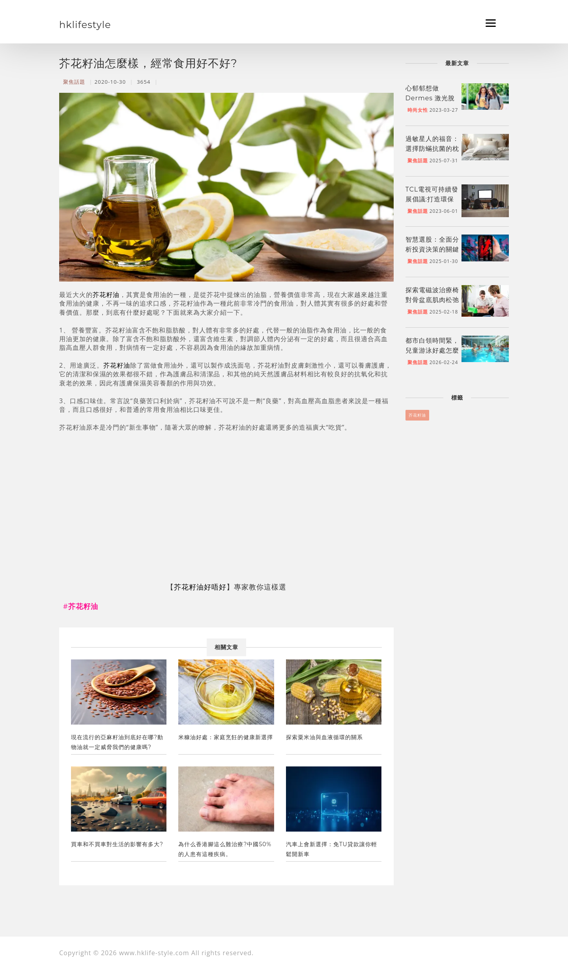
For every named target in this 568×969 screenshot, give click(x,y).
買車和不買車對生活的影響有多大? (117, 844)
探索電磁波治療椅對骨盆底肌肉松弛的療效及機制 (432, 300)
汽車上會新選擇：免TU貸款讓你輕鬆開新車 (331, 849)
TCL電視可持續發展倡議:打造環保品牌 (432, 199)
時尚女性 (417, 110)
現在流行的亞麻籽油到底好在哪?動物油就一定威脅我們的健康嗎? (117, 742)
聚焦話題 (74, 81)
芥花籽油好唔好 (200, 587)
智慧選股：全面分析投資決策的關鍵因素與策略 (432, 249)
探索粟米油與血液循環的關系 (324, 737)
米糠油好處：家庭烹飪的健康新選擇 (225, 737)
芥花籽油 (106, 294)
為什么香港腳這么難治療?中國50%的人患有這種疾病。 (224, 849)
